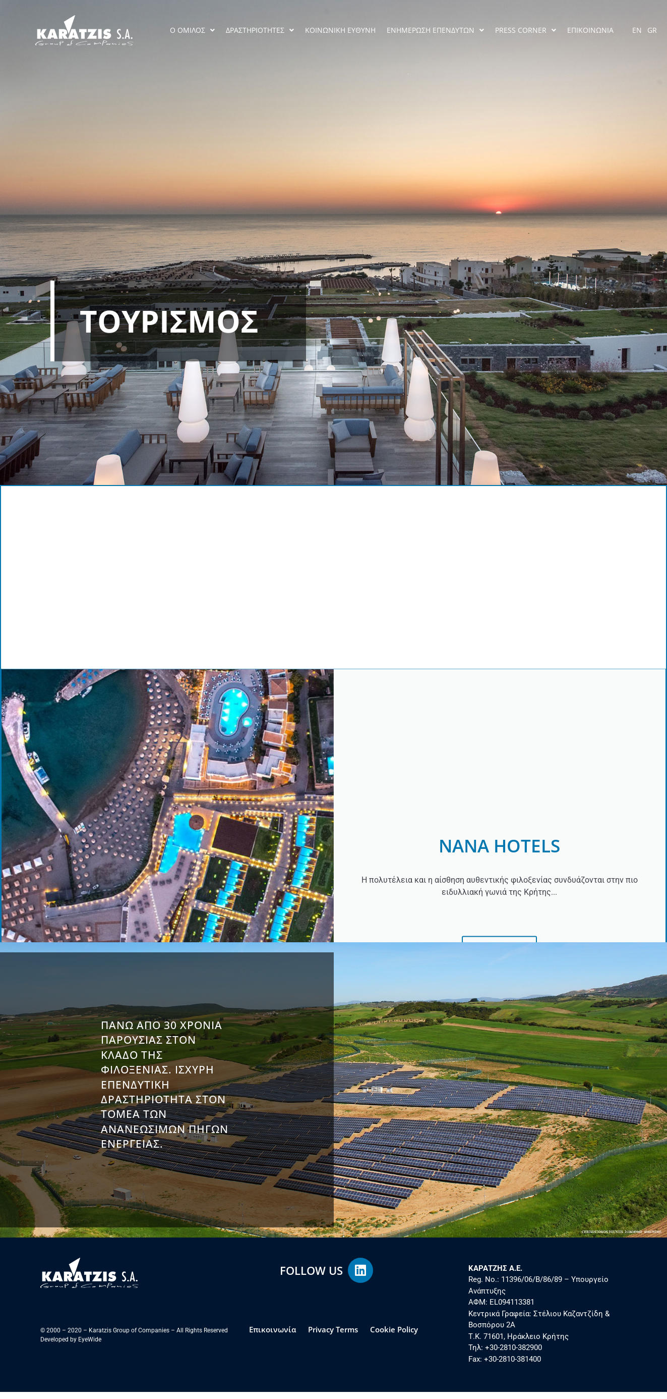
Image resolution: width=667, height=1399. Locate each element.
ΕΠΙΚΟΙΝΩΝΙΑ (590, 30)
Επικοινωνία (272, 1336)
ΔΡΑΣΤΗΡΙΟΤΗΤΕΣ (260, 30)
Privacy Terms (333, 1336)
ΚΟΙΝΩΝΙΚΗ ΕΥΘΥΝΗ (340, 30)
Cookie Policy (394, 1336)
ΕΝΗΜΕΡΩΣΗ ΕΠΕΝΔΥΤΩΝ (435, 30)
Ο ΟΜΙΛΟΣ (192, 30)
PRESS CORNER (525, 30)
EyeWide (89, 1346)
